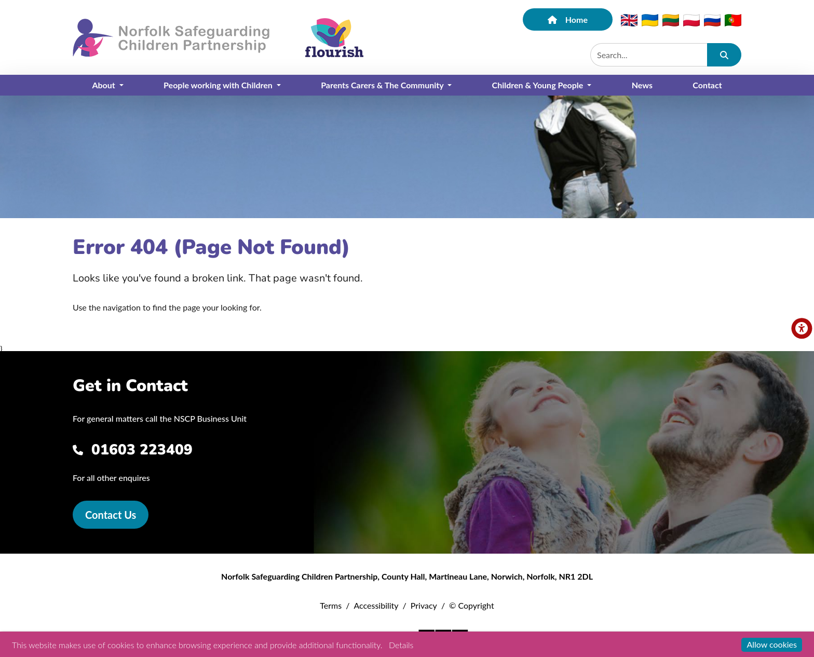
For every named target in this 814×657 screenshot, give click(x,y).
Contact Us (110, 514)
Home (568, 19)
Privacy (424, 605)
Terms (331, 605)
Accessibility (376, 605)
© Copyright (471, 605)
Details (401, 645)
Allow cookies (772, 644)
